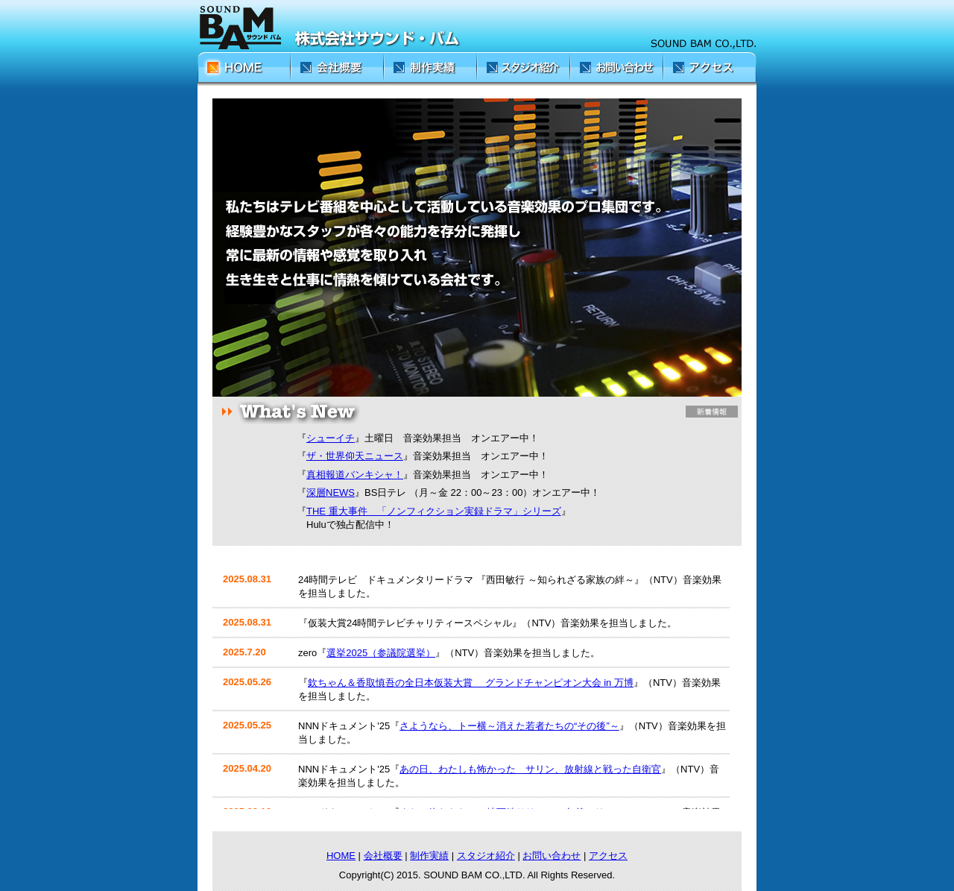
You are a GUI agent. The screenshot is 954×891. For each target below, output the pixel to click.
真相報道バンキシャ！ (354, 474)
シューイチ (330, 438)
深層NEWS (330, 492)
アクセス (608, 855)
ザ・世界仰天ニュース (354, 456)
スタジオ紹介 (486, 855)
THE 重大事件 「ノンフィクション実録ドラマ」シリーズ (433, 511)
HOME (341, 855)
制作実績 (429, 855)
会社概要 (383, 855)
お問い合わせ (551, 855)
